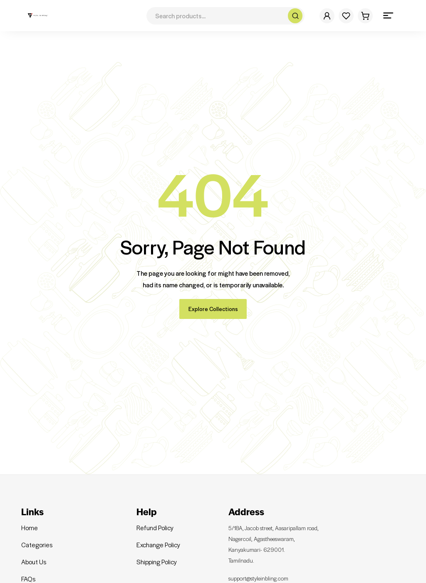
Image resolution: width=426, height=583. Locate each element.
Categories (36, 536)
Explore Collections (213, 300)
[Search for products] (218, 16)
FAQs (28, 570)
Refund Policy (154, 519)
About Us (33, 553)
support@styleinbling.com (263, 568)
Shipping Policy (156, 553)
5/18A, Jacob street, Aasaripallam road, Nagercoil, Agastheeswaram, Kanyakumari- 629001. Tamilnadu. (282, 535)
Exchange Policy (158, 536)
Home (29, 519)
